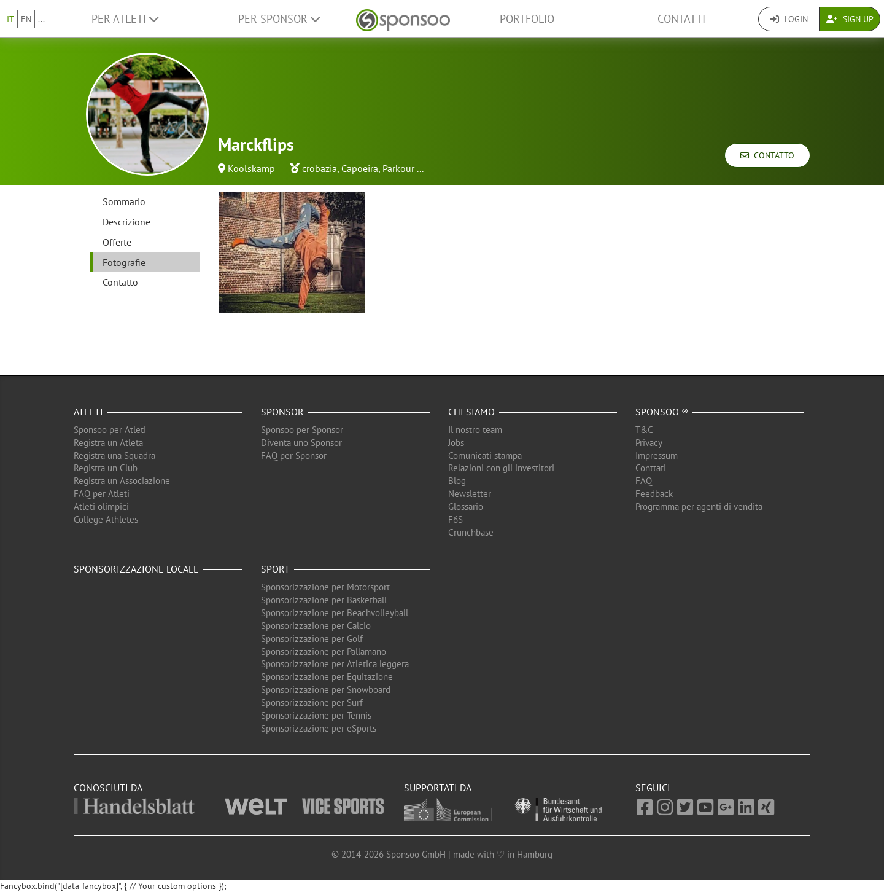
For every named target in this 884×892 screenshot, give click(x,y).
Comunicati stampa (485, 455)
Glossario (465, 506)
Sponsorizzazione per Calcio (316, 626)
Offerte (117, 242)
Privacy (648, 442)
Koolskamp (251, 168)
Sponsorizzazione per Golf (312, 638)
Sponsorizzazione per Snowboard (325, 689)
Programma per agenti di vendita (698, 506)
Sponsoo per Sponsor (302, 430)
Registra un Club (106, 468)
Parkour (398, 168)
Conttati (650, 468)
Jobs (456, 442)
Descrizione (126, 222)
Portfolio (527, 19)
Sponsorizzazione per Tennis (316, 715)
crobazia (319, 168)
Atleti (88, 411)
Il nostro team (475, 430)
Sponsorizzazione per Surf (312, 702)
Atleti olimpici (101, 506)
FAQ (643, 481)
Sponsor (282, 411)
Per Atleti (124, 19)
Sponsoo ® (661, 411)
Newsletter (469, 493)
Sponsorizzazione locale (136, 569)
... (41, 19)
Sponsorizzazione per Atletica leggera (335, 664)
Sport (275, 569)
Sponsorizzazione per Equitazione (327, 677)
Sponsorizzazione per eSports (318, 728)
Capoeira (359, 168)
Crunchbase (471, 532)
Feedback (654, 493)
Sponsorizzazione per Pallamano (323, 651)
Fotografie (124, 262)
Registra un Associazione (122, 481)
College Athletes (106, 519)
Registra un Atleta (108, 442)
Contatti (681, 19)
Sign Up (850, 19)
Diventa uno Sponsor (301, 442)
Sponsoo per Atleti (110, 430)
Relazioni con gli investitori (501, 468)
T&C (644, 430)
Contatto (767, 155)
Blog (457, 481)
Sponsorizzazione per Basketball (324, 600)
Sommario (124, 201)
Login (789, 19)
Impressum (656, 455)
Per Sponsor (279, 19)
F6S (455, 519)
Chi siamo (471, 411)
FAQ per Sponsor (294, 455)
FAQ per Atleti (102, 493)
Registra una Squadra (114, 455)
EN (26, 19)
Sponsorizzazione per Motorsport (325, 587)
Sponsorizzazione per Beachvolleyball (334, 613)
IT (10, 19)
